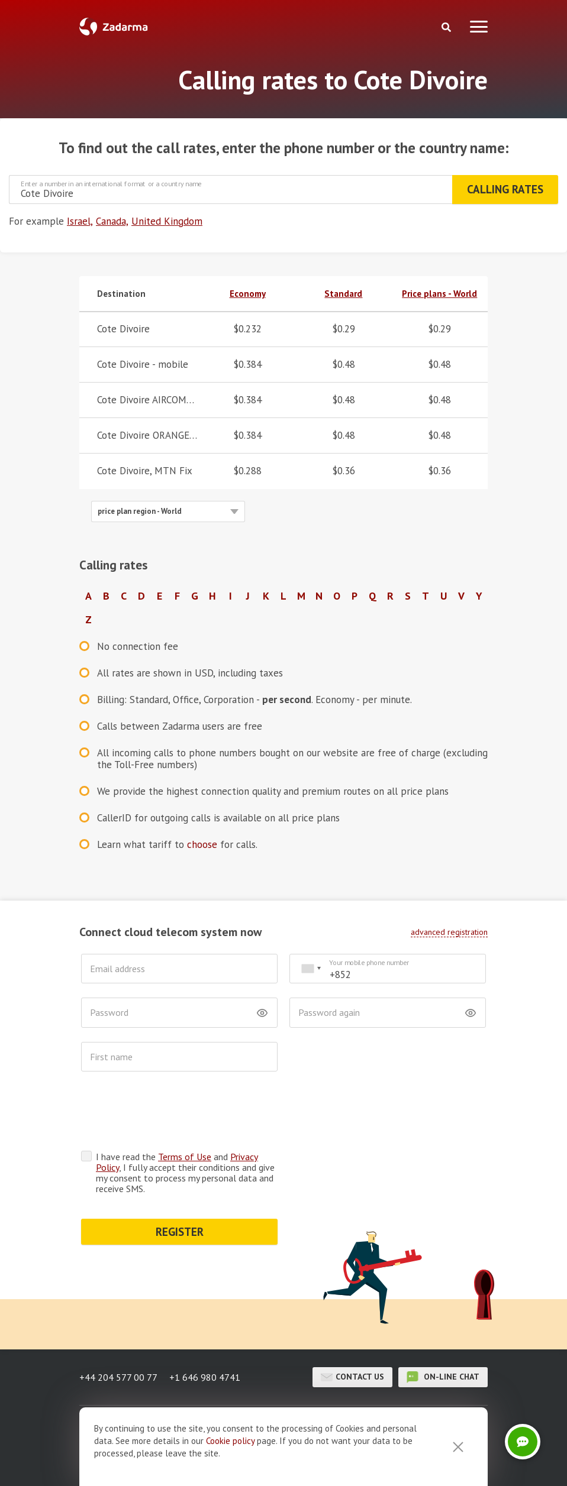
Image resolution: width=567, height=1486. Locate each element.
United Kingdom (166, 221)
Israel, (80, 221)
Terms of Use (184, 1110)
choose (202, 844)
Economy (248, 293)
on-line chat (443, 1331)
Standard (343, 293)
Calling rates (505, 189)
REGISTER (180, 1186)
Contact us (352, 1331)
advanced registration (449, 932)
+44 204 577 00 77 (118, 1331)
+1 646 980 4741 (204, 1331)
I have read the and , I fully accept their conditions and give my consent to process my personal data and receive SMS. (185, 1126)
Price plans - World (439, 293)
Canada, (112, 221)
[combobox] (310, 968)
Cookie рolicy (230, 1440)
